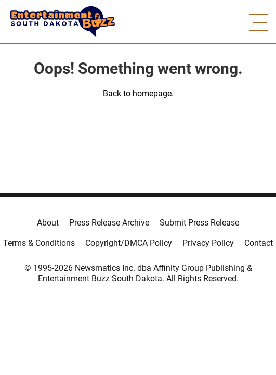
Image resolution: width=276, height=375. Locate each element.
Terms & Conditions (39, 243)
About (48, 223)
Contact (258, 243)
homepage (152, 93)
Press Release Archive (109, 223)
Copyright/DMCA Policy (128, 243)
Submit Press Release (199, 223)
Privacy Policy (208, 243)
